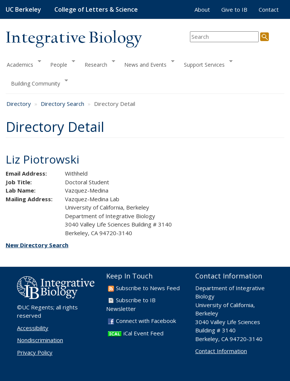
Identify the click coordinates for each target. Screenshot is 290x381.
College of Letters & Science (96, 9)
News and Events (146, 63)
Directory (18, 103)
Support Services (206, 63)
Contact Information (221, 351)
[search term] (224, 36)
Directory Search (62, 103)
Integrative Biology (74, 38)
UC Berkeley (23, 9)
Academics (23, 63)
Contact (269, 9)
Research (97, 63)
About (202, 9)
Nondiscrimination (40, 340)
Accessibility (32, 328)
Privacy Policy (34, 352)
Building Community (37, 82)
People (60, 63)
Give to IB (234, 9)
